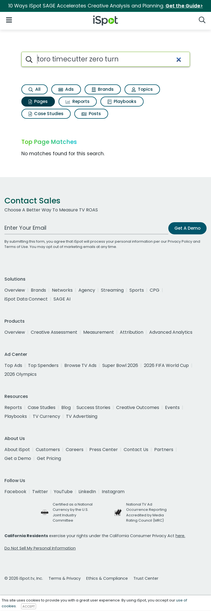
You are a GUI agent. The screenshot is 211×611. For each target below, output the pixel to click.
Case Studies (46, 113)
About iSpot (17, 449)
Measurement (98, 332)
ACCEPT (28, 606)
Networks (62, 290)
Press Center (103, 449)
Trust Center (145, 578)
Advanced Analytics (170, 332)
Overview (14, 290)
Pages (38, 101)
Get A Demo (187, 228)
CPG (154, 290)
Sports (136, 290)
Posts (91, 113)
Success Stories (93, 407)
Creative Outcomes (137, 407)
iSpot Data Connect (26, 299)
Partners (163, 449)
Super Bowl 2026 (120, 365)
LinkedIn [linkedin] (87, 491)
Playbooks (122, 101)
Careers (74, 449)
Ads (66, 89)
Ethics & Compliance (107, 578)
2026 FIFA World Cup (166, 365)
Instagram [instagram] (113, 491)
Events (172, 407)
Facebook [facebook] (15, 491)
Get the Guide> (184, 5)
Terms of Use (16, 246)
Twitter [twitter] (40, 491)
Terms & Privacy (65, 578)
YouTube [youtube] (63, 491)
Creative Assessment (54, 332)
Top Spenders (43, 365)
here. (180, 535)
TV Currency (46, 416)
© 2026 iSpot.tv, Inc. (23, 578)
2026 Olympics (20, 374)
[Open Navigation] (9, 19)
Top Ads (13, 365)
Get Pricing (49, 458)
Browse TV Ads (80, 365)
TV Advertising (81, 416)
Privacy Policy (180, 241)
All (34, 89)
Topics (142, 89)
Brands (103, 89)
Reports (78, 101)
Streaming (112, 290)
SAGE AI (62, 299)
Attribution (131, 332)
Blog (66, 407)
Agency (86, 290)
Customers (48, 449)
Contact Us (136, 449)
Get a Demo (17, 458)
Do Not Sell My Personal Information (40, 548)
